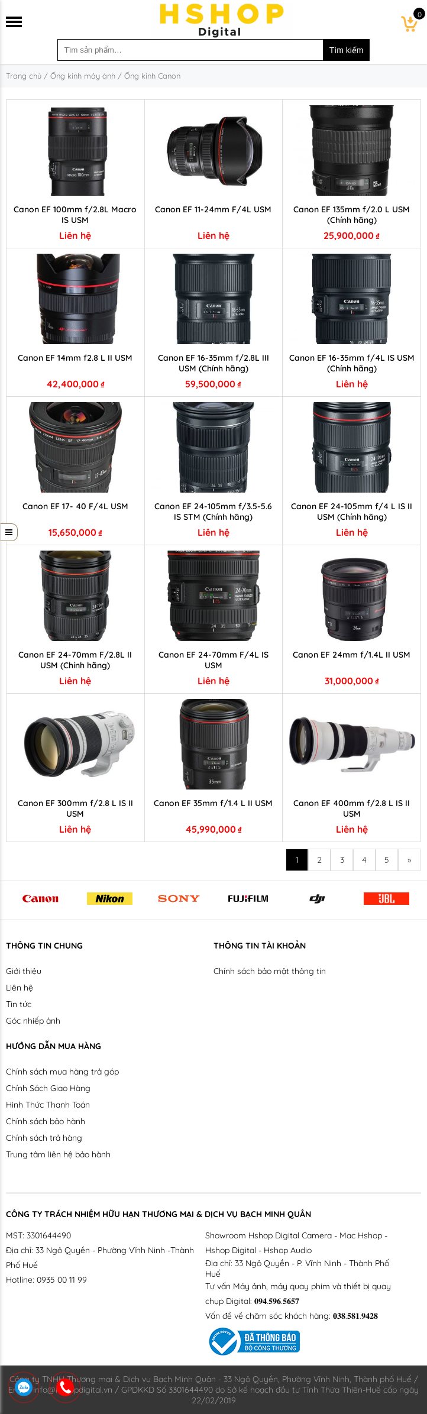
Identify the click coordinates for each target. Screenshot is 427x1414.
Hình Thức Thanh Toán (48, 1104)
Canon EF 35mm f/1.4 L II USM (213, 803)
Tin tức (18, 1004)
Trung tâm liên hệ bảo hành (58, 1154)
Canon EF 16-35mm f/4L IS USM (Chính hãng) (352, 363)
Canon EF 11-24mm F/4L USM (213, 209)
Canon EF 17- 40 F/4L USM (75, 506)
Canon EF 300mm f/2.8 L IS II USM (75, 808)
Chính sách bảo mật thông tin (270, 971)
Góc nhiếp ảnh (33, 1020)
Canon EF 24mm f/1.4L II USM (351, 654)
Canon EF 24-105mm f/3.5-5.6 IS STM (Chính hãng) (213, 511)
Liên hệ (19, 987)
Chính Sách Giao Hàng (48, 1088)
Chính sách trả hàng (44, 1138)
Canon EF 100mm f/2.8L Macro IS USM (75, 214)
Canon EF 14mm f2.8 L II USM (75, 357)
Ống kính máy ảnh (82, 75)
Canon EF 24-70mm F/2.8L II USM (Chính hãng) (75, 660)
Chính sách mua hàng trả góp (62, 1071)
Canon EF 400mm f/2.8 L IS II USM (351, 808)
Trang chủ (23, 75)
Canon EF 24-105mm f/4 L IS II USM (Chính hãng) (351, 511)
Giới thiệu (23, 971)
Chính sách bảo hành (45, 1121)
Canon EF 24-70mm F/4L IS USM (213, 660)
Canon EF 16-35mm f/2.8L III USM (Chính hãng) (213, 363)
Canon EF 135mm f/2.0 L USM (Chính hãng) (351, 214)
